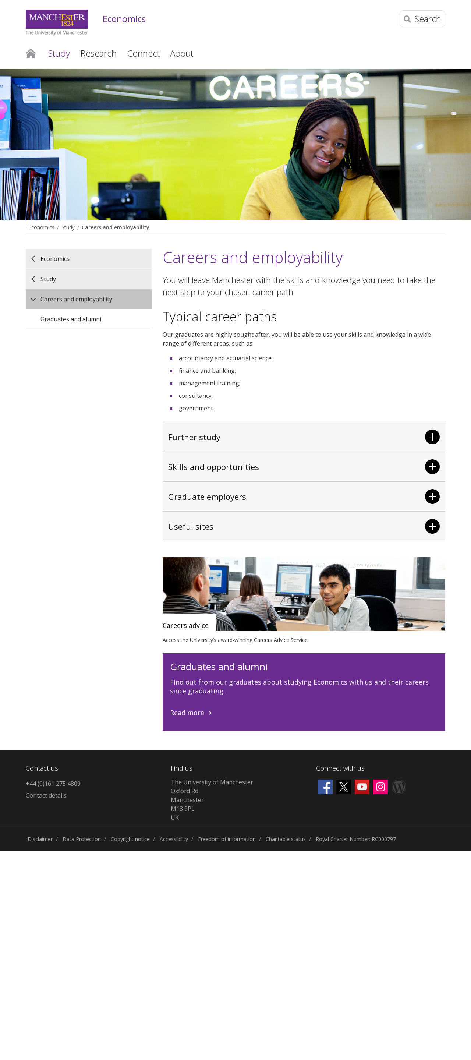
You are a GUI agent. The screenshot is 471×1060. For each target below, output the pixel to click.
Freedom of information (227, 838)
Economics (124, 19)
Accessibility (174, 838)
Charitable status (286, 838)
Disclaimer (40, 838)
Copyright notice (130, 838)
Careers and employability (115, 227)
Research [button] (98, 53)
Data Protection (82, 838)
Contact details (46, 795)
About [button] (181, 53)
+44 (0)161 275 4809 (53, 784)
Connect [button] (143, 53)
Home (31, 52)
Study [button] (59, 53)
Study (68, 227)
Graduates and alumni (70, 319)
